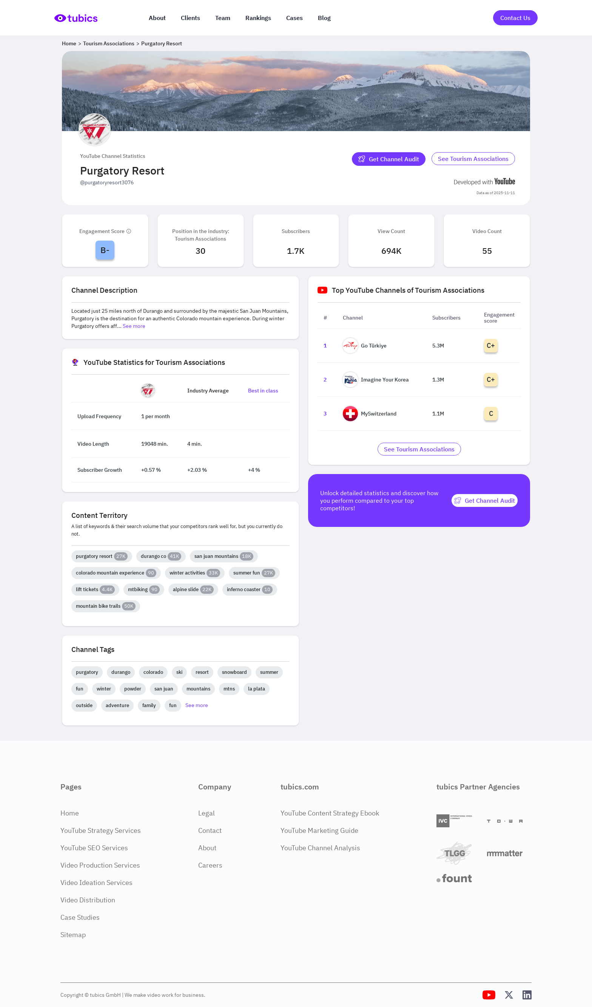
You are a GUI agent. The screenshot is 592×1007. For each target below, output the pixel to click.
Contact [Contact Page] (210, 830)
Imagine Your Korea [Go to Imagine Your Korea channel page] (376, 379)
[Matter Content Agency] (509, 853)
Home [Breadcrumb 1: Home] (69, 43)
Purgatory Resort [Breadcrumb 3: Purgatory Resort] (161, 43)
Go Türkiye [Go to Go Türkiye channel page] (365, 345)
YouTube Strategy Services (100, 830)
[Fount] (458, 878)
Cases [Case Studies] (294, 18)
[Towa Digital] (509, 821)
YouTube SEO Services (94, 847)
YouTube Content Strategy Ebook (330, 813)
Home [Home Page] (69, 813)
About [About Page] (207, 847)
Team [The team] (222, 18)
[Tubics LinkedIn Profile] (527, 994)
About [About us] (157, 18)
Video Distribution (87, 900)
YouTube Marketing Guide (319, 830)
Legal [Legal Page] (206, 813)
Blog (324, 18)
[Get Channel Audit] (389, 159)
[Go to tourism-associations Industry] (473, 159)
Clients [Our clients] (190, 18)
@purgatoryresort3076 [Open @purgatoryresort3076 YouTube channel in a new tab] (107, 182)
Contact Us (515, 18)
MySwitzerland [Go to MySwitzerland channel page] (369, 413)
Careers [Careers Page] (210, 865)
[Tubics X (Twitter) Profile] (508, 994)
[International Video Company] (458, 821)
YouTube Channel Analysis (320, 847)
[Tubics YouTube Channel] (489, 994)
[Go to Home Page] (75, 18)
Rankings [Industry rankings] (258, 18)
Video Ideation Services (96, 882)
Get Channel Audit (388, 159)
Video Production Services (100, 865)
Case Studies (80, 917)
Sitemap (73, 934)
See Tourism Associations (473, 158)
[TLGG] (458, 853)
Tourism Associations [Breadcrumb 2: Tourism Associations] (108, 43)
